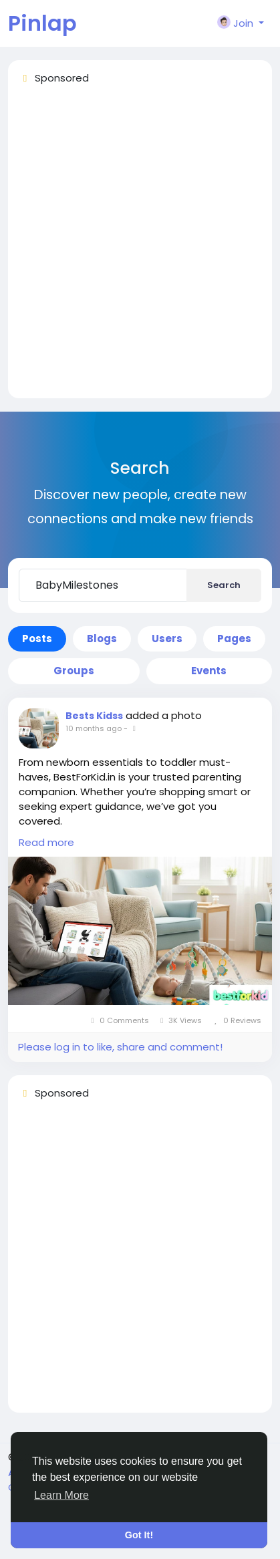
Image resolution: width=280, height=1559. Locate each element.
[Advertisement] (140, 248)
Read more (46, 842)
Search (224, 585)
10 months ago (93, 728)
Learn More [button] (61, 1495)
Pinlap (42, 23)
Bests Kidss (94, 715)
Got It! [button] (139, 1535)
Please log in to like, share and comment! (120, 1047)
